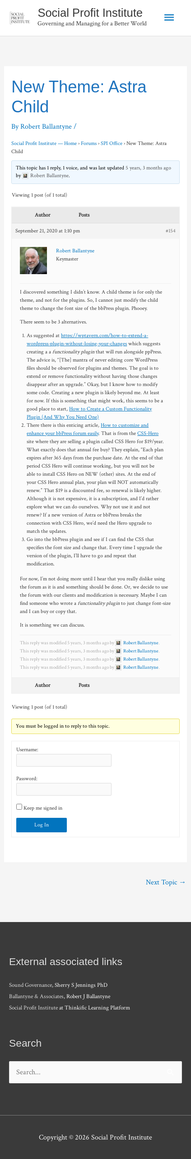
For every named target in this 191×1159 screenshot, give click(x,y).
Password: (26, 778)
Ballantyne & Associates (36, 996)
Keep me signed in (42, 808)
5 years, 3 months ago (148, 167)
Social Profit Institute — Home (44, 143)
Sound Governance (30, 985)
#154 (171, 230)
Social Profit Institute (90, 12)
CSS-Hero (147, 433)
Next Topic (166, 882)
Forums (89, 143)
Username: (27, 749)
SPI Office (111, 143)
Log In (41, 824)
